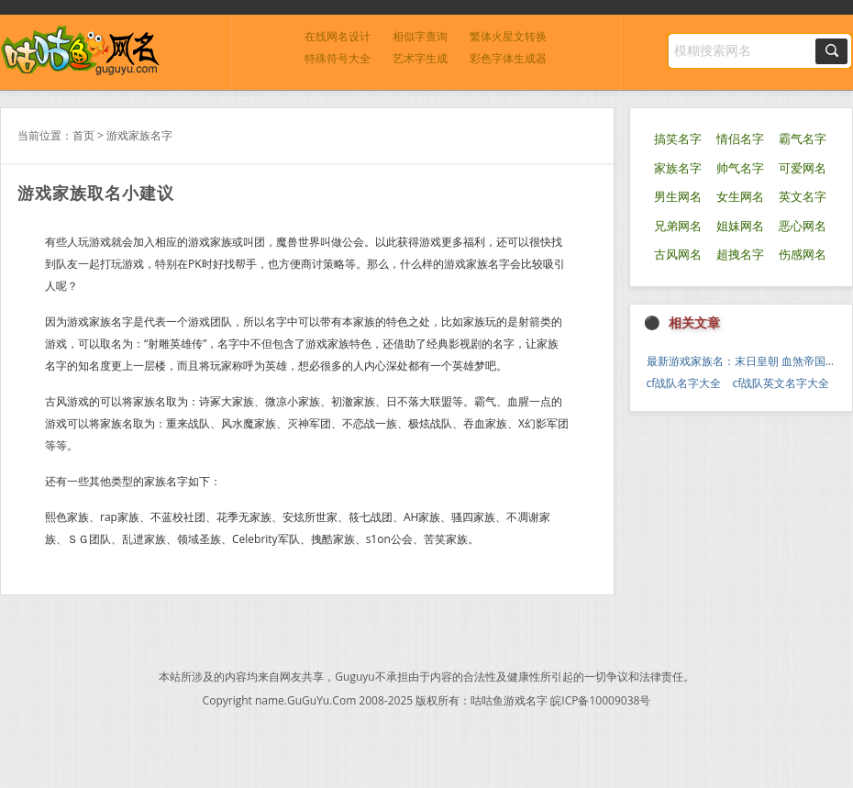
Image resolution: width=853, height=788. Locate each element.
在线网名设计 (338, 36)
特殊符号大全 (338, 58)
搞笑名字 (678, 139)
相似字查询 (420, 36)
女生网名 (740, 197)
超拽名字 (740, 254)
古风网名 (678, 254)
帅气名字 (740, 168)
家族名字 (678, 168)
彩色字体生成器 (508, 58)
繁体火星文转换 (508, 36)
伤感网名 (802, 254)
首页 (83, 135)
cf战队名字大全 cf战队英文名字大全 (738, 383)
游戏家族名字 (139, 135)
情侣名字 (740, 139)
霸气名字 (802, 139)
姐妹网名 (740, 226)
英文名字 (802, 197)
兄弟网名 (678, 226)
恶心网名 (802, 226)
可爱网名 (802, 168)
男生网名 (678, 197)
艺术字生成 (420, 58)
